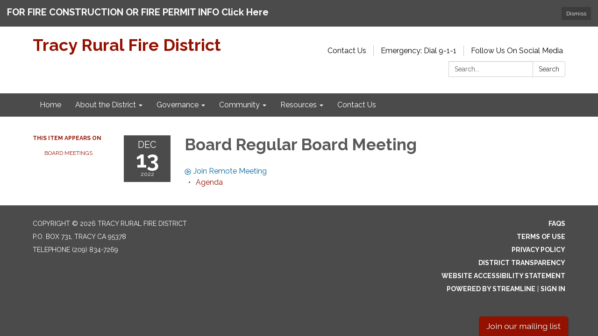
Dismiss (576, 13)
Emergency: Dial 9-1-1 (418, 46)
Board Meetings (68, 149)
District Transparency (521, 259)
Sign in (553, 285)
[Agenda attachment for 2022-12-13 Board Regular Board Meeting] (209, 178)
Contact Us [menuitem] (356, 101)
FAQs (556, 220)
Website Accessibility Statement (503, 272)
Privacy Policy (538, 246)
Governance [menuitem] (178, 101)
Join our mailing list (523, 326)
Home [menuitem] (50, 101)
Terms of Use (541, 233)
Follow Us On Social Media (517, 46)
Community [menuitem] (239, 101)
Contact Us (346, 46)
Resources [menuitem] (298, 101)
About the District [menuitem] (105, 101)
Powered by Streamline (491, 285)
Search (549, 65)
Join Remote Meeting (226, 167)
